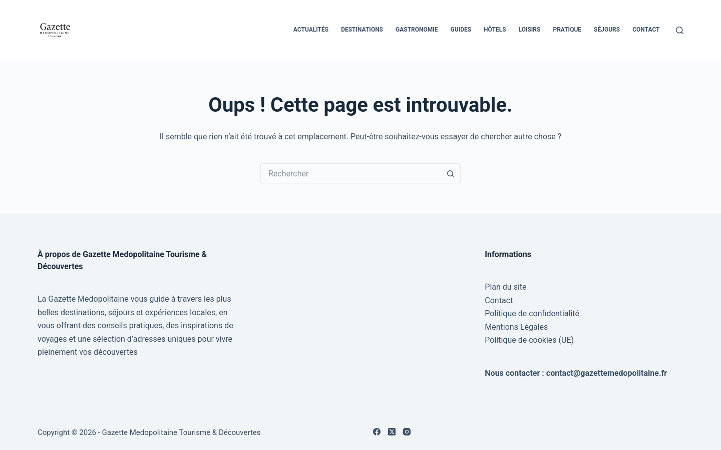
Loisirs (530, 29)
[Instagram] (407, 431)
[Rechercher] (679, 30)
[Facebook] (377, 431)
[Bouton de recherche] (451, 173)
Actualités (310, 29)
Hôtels (495, 29)
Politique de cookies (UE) (529, 340)
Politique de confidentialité (532, 313)
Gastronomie (417, 29)
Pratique (567, 29)
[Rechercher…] (350, 173)
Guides (461, 29)
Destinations (362, 29)
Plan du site (505, 287)
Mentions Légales (516, 327)
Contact (645, 29)
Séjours (607, 29)
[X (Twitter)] (392, 431)
